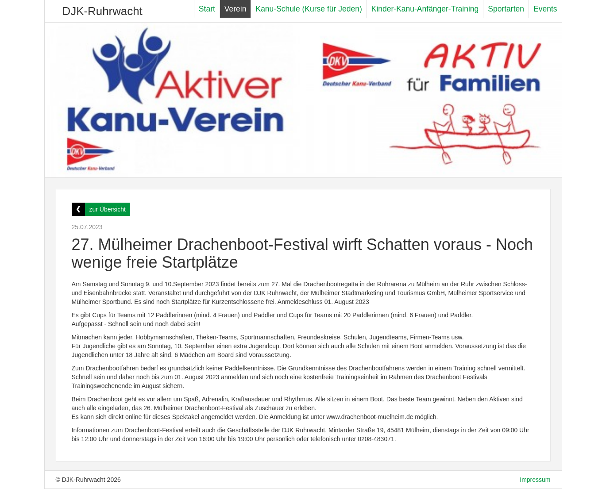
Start (207, 8)
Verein (235, 8)
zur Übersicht (107, 209)
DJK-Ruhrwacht (102, 11)
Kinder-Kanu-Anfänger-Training (425, 8)
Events (545, 8)
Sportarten (506, 8)
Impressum (535, 479)
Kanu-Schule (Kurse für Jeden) (308, 8)
